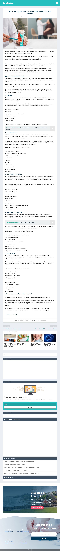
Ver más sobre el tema (37, 507)
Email (23, 529)
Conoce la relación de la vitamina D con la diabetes (14, 464)
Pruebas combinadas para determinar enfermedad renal (15, 470)
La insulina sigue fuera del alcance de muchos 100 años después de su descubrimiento (21, 473)
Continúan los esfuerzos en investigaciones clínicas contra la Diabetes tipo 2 (20, 461)
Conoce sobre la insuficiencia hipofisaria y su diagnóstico (49, 344)
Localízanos (9, 539)
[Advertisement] (30, 370)
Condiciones (24, 16)
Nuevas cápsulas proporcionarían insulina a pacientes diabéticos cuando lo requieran (10, 345)
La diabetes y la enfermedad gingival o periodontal (36, 344)
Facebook (9, 529)
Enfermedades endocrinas (33, 16)
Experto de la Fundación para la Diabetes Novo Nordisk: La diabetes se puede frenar (21, 467)
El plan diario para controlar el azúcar (21, 344)
